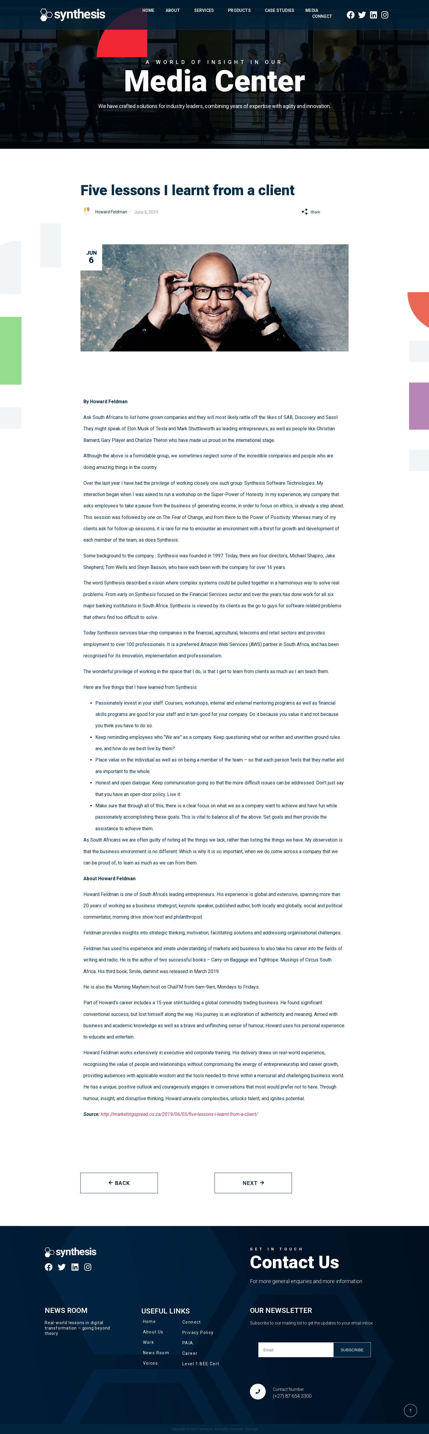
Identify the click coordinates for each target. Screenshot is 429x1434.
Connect (322, 16)
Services (205, 10)
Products (241, 10)
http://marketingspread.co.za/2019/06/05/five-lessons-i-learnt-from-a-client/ (179, 1114)
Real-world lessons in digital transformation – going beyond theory (77, 1328)
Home (148, 10)
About (174, 10)
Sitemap (251, 1429)
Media (313, 10)
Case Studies (279, 10)
